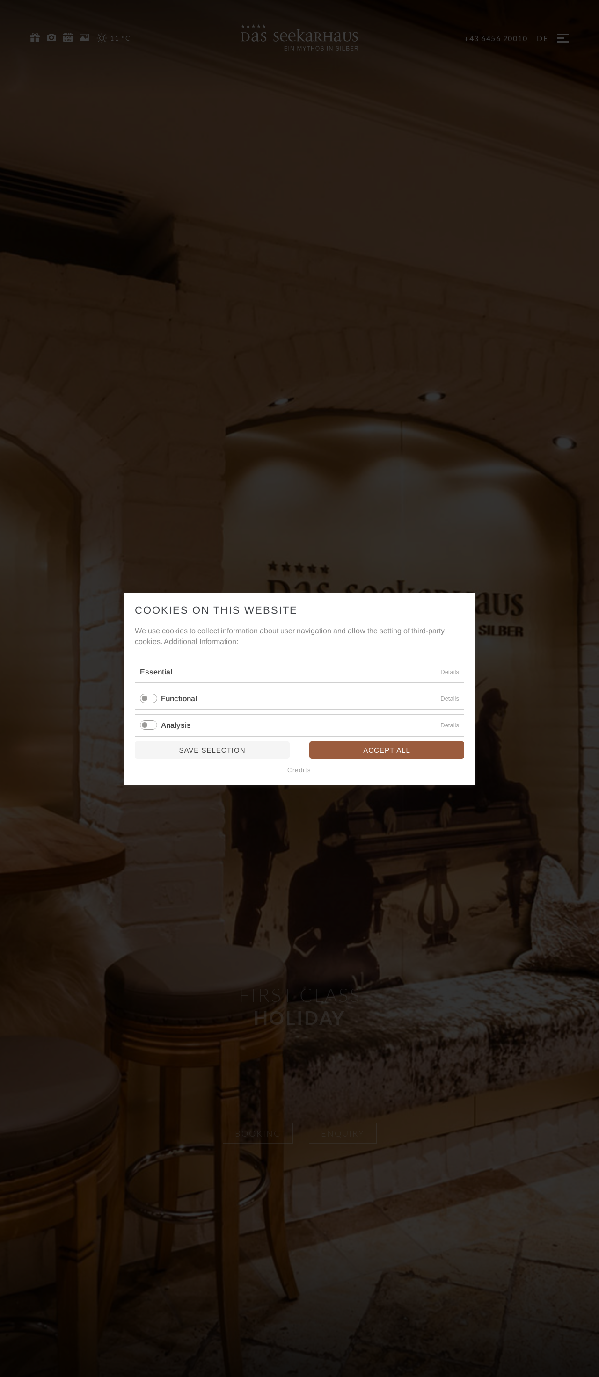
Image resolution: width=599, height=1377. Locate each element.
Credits (299, 769)
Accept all (386, 750)
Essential (156, 672)
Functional (179, 699)
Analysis (176, 725)
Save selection (212, 750)
